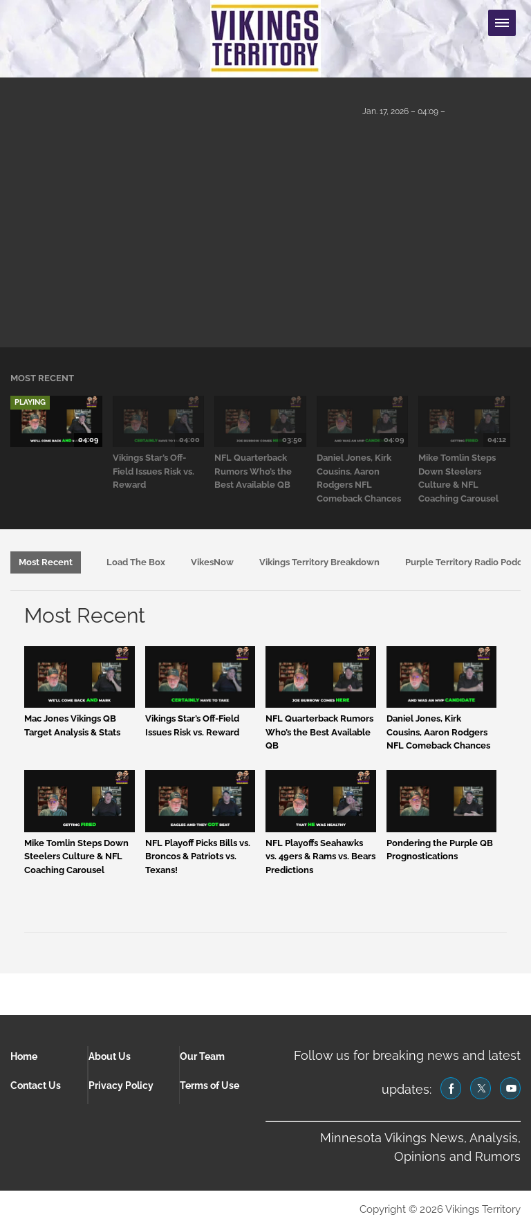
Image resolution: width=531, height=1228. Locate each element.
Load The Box (135, 562)
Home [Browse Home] (23, 1056)
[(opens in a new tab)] (450, 1088)
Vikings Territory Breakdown (319, 562)
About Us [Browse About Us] (109, 1056)
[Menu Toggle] (502, 23)
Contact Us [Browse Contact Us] (35, 1085)
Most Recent (46, 562)
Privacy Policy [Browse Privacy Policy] (120, 1085)
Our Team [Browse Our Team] (202, 1056)
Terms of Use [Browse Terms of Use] (209, 1085)
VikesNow (212, 562)
